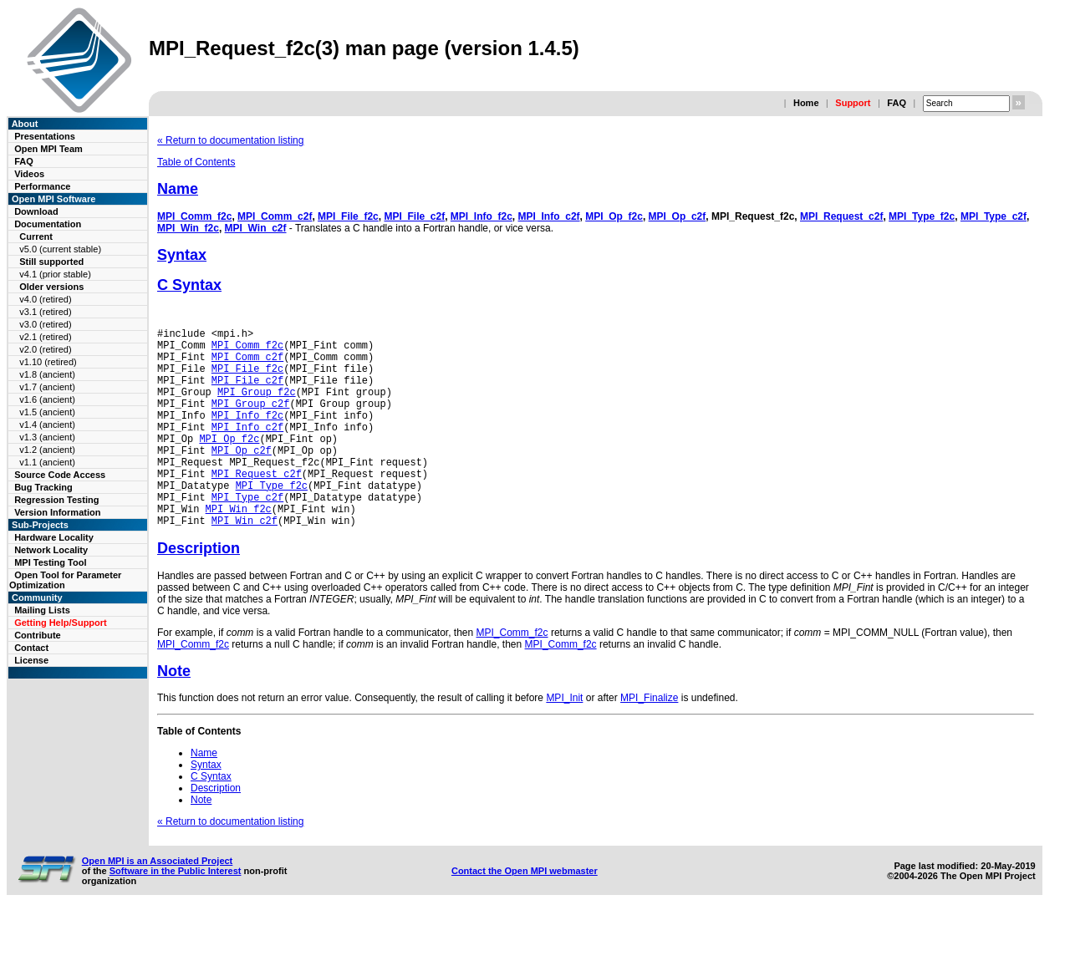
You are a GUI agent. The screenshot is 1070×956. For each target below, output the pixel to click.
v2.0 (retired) (45, 349)
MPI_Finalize (649, 740)
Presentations (44, 136)
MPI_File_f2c (348, 216)
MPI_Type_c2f (993, 216)
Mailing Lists (42, 610)
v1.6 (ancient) (47, 399)
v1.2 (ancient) (47, 450)
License (31, 660)
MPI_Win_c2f (256, 228)
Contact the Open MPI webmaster (524, 913)
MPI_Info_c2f (549, 216)
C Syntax (189, 285)
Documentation (47, 224)
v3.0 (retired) (45, 324)
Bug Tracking (43, 487)
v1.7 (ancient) (47, 387)
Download (36, 211)
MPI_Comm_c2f (274, 216)
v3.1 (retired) (45, 312)
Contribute (37, 635)
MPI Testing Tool (50, 562)
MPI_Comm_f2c (194, 216)
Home (806, 103)
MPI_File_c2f (414, 216)
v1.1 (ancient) (47, 462)
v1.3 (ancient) (47, 437)
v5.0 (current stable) (60, 249)
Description (198, 590)
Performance (42, 186)
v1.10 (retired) (47, 362)
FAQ (896, 103)
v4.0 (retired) (45, 299)
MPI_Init (564, 740)
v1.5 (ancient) (47, 412)
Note (174, 713)
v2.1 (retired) (45, 337)
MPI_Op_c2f (677, 216)
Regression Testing (56, 500)
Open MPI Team (48, 149)
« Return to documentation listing (230, 140)
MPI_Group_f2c (256, 406)
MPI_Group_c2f (250, 421)
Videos (29, 174)
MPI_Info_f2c (481, 216)
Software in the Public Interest (176, 913)
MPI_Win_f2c (188, 228)
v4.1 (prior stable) (55, 274)
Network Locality (51, 550)
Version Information (57, 512)
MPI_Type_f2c (922, 216)
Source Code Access (59, 475)
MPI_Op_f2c (614, 216)
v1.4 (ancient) (47, 425)
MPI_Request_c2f (841, 216)
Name (177, 189)
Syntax (181, 255)
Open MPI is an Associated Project (157, 903)
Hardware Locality (54, 537)
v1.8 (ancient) (47, 374)
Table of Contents (196, 162)
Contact (31, 648)
